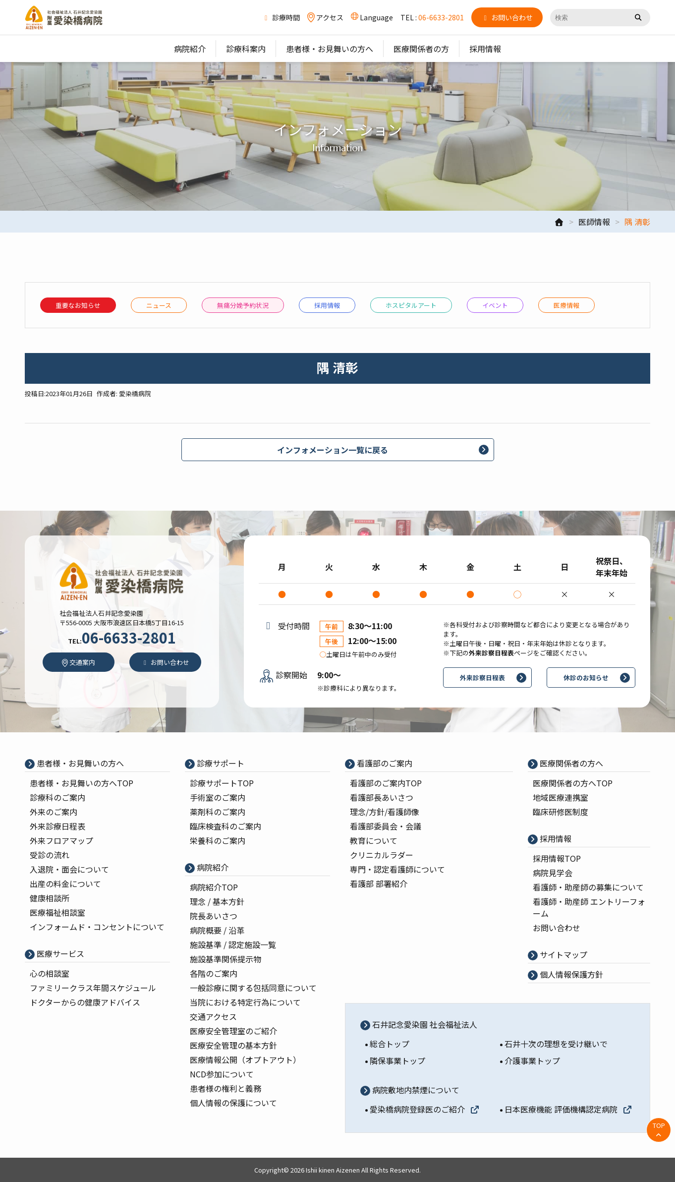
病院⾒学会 (552, 873)
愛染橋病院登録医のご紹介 (425, 1109)
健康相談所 (49, 898)
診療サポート (219, 763)
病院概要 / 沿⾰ (217, 930)
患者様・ (81, 783)
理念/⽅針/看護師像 (384, 812)
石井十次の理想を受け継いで (556, 1044)
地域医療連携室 (560, 797)
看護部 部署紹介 (378, 883)
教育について (373, 840)
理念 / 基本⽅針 (217, 901)
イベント (495, 305)
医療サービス (59, 953)
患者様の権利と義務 (225, 1088)
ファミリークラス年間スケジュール (93, 988)
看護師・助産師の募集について (588, 887)
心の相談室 (49, 973)
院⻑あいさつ (213, 916)
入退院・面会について (69, 869)
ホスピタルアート (411, 305)
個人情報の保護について (233, 1103)
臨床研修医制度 (560, 812)
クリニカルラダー (381, 855)
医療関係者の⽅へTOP (573, 783)
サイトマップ (562, 954)
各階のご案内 (213, 973)
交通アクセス (213, 1016)
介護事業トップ (532, 1060)
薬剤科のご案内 (217, 812)
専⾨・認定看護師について (397, 869)
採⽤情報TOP (557, 858)
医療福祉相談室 (57, 912)
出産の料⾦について (65, 883)
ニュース (158, 305)
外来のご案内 (53, 812)
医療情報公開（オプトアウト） (245, 1059)
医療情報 (566, 305)
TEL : (432, 17)
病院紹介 (211, 867)
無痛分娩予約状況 (243, 305)
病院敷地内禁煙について (414, 1090)
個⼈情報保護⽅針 (570, 974)
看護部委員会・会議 (385, 826)
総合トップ (389, 1044)
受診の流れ (49, 855)
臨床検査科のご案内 (225, 826)
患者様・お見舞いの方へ (79, 763)
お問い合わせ (556, 928)
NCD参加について (222, 1074)
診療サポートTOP (222, 783)
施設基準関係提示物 (225, 959)
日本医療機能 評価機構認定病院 (568, 1109)
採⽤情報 (327, 305)
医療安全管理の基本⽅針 (233, 1045)
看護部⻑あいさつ (381, 797)
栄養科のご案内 (217, 840)
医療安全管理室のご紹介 (233, 1031)
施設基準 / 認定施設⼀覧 (233, 944)
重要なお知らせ (78, 305)
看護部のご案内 (383, 763)
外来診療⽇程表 (57, 826)
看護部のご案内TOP (386, 783)
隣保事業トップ (397, 1060)
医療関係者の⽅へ (570, 763)
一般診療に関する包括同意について (253, 988)
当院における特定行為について (245, 1002)
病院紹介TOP (214, 887)
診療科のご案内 (57, 797)
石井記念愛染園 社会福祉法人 (423, 1024)
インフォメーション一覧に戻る (332, 450)
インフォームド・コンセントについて (97, 927)
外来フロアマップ (61, 840)
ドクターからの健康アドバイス (85, 1002)
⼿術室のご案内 (217, 797)
